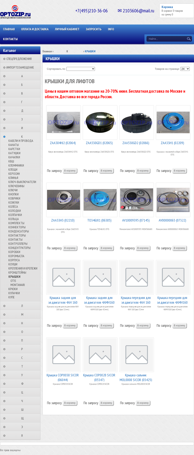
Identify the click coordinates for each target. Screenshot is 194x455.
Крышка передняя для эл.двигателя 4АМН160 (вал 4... (172, 299)
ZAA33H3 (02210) (63, 220)
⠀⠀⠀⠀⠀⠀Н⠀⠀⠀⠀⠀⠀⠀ (23, 323)
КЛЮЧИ (13, 190)
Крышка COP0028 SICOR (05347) (99, 377)
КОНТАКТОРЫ (17, 235)
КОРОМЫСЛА (16, 256)
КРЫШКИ (14, 276)
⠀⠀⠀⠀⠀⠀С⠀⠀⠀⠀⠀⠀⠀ (23, 358)
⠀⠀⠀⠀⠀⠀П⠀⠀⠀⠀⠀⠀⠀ (23, 340)
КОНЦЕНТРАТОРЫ (19, 248)
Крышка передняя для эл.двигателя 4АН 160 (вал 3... (136, 299)
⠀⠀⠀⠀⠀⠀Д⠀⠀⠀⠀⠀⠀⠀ (23, 110)
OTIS (13, 281)
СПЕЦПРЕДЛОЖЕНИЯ (19, 59)
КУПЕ (11, 297)
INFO (111, 29)
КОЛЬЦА (13, 219)
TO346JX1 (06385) (99, 220)
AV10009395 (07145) (136, 220)
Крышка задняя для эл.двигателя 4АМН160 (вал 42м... (99, 299)
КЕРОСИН (14, 174)
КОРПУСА (14, 260)
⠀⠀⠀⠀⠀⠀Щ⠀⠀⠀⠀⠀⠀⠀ (23, 418)
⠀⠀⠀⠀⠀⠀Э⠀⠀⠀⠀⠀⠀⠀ (23, 427)
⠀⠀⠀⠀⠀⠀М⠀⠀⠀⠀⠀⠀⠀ (23, 314)
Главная (9, 29)
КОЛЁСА (13, 206)
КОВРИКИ (14, 198)
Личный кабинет (67, 29)
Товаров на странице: (167, 69)
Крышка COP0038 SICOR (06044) (63, 377)
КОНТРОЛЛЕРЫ (17, 244)
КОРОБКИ (14, 252)
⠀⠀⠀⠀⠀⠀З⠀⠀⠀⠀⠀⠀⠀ (23, 119)
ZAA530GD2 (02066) (135, 142)
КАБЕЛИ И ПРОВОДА (20, 141)
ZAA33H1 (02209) (172, 142)
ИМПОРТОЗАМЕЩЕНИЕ (20, 67)
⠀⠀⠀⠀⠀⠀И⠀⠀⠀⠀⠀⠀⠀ (23, 128)
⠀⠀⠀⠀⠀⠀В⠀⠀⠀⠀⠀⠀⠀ (23, 93)
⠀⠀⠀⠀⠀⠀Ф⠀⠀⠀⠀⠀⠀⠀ (23, 384)
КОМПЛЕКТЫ (16, 223)
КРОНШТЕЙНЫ (17, 272)
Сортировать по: (56, 69)
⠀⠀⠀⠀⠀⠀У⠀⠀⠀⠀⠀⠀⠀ (23, 375)
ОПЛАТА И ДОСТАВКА (34, 29)
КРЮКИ (13, 289)
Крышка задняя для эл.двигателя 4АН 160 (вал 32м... (62, 299)
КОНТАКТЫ (10, 39)
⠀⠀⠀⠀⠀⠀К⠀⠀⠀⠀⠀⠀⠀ (23, 136)
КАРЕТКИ (14, 149)
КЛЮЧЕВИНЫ (16, 186)
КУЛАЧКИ (14, 293)
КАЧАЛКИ (14, 157)
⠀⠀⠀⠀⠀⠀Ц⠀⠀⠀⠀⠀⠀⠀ (23, 392)
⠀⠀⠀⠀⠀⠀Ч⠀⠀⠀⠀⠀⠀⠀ (23, 401)
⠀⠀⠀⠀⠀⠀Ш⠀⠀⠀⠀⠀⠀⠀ (23, 409)
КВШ (11, 161)
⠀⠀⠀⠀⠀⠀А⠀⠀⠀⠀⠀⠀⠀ (23, 76)
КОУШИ (12, 264)
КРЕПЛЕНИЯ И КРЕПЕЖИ (22, 268)
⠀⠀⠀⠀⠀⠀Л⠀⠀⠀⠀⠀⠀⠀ (23, 306)
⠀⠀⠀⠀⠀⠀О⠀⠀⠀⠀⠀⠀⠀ (23, 332)
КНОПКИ (13, 194)
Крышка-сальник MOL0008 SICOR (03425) (136, 377)
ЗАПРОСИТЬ (94, 29)
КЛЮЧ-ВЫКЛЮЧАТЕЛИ (22, 182)
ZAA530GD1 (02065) (99, 142)
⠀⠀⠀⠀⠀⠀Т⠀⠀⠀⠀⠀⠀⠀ (23, 366)
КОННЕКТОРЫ (17, 227)
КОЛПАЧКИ (15, 215)
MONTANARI (18, 285)
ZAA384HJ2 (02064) (63, 142)
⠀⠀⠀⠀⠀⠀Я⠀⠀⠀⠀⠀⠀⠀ (23, 435)
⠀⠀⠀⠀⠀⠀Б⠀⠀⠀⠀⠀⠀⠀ (23, 85)
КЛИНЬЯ (13, 178)
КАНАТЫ (13, 145)
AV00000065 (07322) (172, 220)
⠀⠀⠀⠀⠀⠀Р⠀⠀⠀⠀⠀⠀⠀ (23, 349)
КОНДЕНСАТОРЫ (18, 231)
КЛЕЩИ (12, 169)
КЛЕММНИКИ (16, 165)
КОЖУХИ (13, 202)
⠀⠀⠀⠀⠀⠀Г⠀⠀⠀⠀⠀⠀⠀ (23, 102)
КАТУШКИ (14, 153)
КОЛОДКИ (14, 211)
